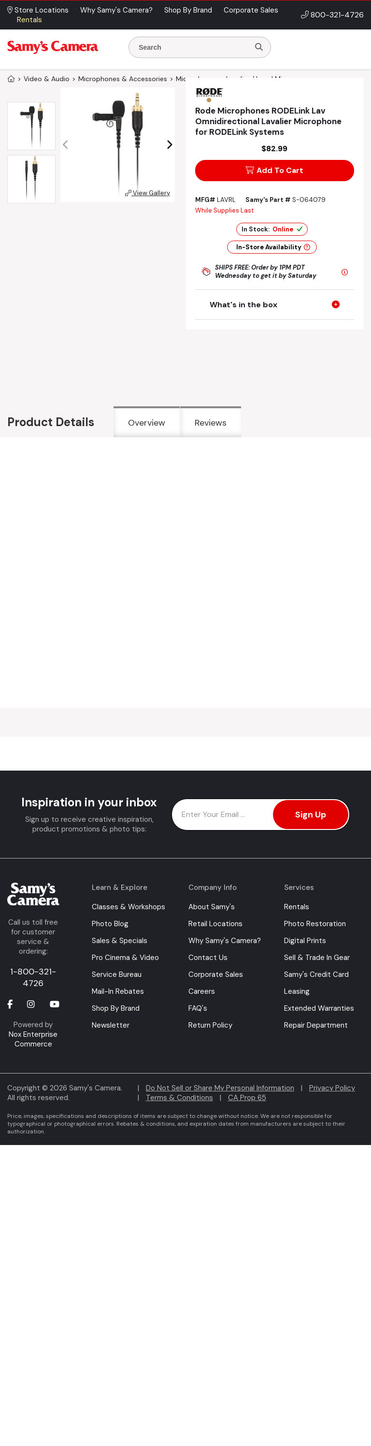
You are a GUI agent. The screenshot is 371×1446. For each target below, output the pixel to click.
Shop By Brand (116, 1008)
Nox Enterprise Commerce (33, 1039)
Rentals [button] (29, 20)
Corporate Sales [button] (251, 10)
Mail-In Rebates (118, 991)
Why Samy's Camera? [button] (116, 10)
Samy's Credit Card (316, 974)
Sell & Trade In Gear (317, 957)
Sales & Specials (119, 940)
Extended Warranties (319, 1008)
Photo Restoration (315, 924)
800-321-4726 (337, 15)
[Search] (259, 47)
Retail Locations (215, 924)
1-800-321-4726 (33, 977)
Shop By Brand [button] (188, 10)
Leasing (297, 991)
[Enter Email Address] (260, 814)
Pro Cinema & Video (125, 957)
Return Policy (210, 1025)
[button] (169, 145)
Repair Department (316, 1025)
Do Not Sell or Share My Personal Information (220, 1088)
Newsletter (110, 1025)
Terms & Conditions (179, 1097)
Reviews (211, 423)
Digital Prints (305, 940)
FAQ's (197, 1008)
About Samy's (211, 907)
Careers (201, 991)
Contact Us (208, 957)
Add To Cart (274, 170)
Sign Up (310, 814)
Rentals (296, 907)
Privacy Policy (332, 1088)
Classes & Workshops (128, 907)
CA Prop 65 (247, 1097)
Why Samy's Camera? (224, 940)
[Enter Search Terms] (193, 47)
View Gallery (147, 193)
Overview (146, 423)
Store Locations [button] (38, 10)
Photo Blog (110, 924)
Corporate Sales (215, 974)
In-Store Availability (273, 247)
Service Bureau (117, 974)
